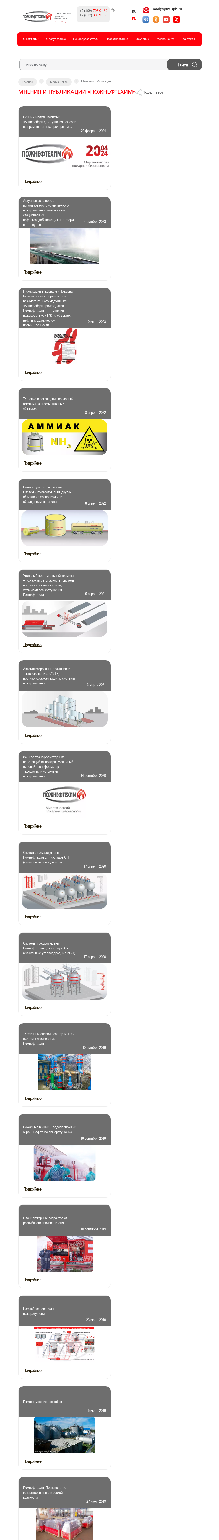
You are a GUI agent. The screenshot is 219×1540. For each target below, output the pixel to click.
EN (130, 19)
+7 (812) (89, 15)
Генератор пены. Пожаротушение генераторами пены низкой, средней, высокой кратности (140, 860)
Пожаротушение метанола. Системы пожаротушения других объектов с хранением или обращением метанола (45, 317)
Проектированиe (117, 38)
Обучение (142, 38)
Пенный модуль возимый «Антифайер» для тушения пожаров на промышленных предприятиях (43, 121)
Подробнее (32, 181)
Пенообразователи (85, 38)
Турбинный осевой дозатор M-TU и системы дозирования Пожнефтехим (45, 589)
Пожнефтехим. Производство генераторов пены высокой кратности (139, 770)
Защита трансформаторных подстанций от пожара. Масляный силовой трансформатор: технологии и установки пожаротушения (139, 408)
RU (130, 12)
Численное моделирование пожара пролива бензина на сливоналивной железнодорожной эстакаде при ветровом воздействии (43, 861)
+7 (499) (89, 10)
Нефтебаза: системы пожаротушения (133, 679)
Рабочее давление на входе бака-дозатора (44, 951)
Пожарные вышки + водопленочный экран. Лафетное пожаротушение (137, 589)
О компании (31, 38)
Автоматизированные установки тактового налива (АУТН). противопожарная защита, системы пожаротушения (43, 408)
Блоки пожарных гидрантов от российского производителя (45, 679)
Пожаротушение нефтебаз (42, 770)
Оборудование (56, 38)
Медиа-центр (165, 38)
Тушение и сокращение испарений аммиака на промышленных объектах (136, 212)
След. (66, 1035)
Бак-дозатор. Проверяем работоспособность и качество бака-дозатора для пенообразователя (140, 951)
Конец (79, 1035)
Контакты (188, 38)
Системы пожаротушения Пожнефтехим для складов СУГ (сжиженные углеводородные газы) (138, 498)
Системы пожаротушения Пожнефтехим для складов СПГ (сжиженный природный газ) (44, 498)
